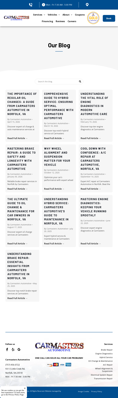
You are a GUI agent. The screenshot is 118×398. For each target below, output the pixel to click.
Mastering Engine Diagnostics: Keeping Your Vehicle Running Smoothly (95, 207)
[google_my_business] (19, 350)
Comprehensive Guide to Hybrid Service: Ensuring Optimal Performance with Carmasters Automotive (59, 106)
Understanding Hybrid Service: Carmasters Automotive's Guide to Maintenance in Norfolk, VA (56, 211)
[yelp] (13, 350)
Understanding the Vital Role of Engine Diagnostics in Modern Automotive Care (94, 104)
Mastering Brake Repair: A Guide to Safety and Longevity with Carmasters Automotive (21, 158)
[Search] (59, 81)
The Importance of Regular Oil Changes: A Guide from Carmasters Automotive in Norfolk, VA (22, 104)
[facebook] (7, 350)
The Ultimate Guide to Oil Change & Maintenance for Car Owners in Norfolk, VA (21, 209)
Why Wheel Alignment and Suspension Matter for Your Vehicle (57, 156)
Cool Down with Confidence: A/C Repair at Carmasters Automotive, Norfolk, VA (93, 158)
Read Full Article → (17, 138)
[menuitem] (39, 14)
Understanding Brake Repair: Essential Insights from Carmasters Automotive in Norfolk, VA (19, 266)
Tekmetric (9, 393)
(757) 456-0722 (12, 364)
